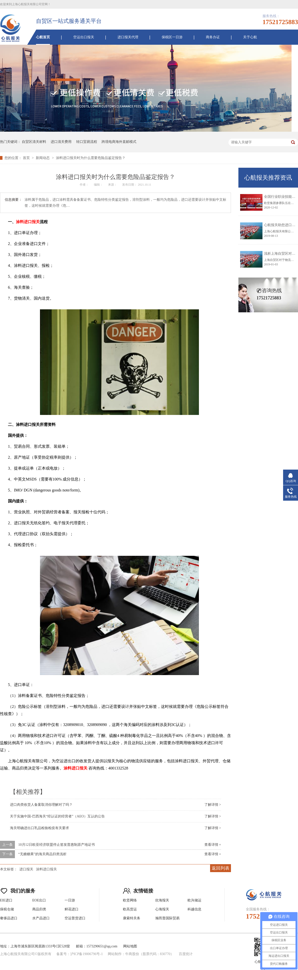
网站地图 (130, 946)
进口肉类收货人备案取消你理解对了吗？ (41, 805)
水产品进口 (41, 918)
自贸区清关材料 (34, 142)
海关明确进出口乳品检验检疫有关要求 (39, 828)
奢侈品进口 (8, 918)
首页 (27, 158)
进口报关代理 (127, 37)
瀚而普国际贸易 (167, 918)
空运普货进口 (75, 918)
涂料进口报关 (46, 869)
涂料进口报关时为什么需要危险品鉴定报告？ (90, 158)
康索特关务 (131, 918)
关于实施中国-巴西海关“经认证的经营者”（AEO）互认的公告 (57, 816)
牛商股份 (132, 954)
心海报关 (162, 909)
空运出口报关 (83, 37)
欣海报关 (162, 900)
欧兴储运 (194, 900)
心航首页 (43, 37)
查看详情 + (212, 845)
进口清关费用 (61, 142)
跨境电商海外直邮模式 (119, 142)
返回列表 (220, 868)
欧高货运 (130, 909)
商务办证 (213, 37)
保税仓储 (7, 909)
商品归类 (39, 909)
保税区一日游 (172, 37)
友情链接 (138, 890)
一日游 (70, 900)
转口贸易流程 (86, 142)
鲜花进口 (71, 909)
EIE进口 (6, 900)
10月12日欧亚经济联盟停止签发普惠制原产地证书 (56, 845)
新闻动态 (43, 158)
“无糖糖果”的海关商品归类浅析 (42, 854)
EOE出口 (39, 900)
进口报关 (26, 869)
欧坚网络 (130, 900)
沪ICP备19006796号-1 (86, 954)
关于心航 (250, 37)
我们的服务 (17, 890)
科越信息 (194, 909)
